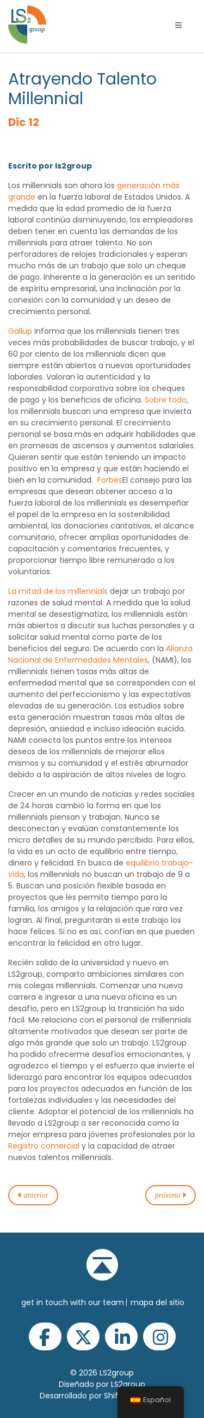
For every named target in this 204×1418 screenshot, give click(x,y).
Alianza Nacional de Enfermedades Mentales (100, 654)
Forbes (109, 479)
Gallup (20, 331)
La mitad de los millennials (58, 591)
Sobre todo (166, 399)
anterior (33, 1195)
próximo (170, 1195)
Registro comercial (43, 1145)
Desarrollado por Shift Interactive (102, 1395)
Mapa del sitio (157, 1302)
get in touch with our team (72, 1302)
